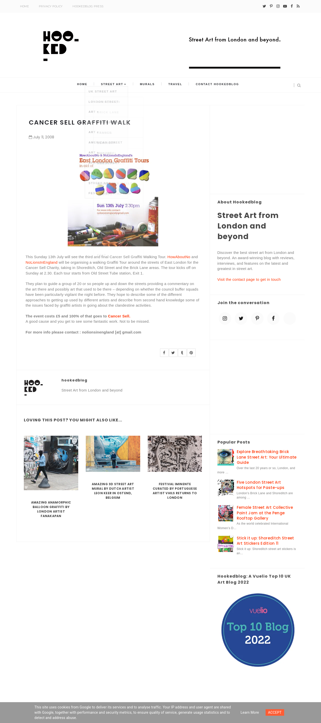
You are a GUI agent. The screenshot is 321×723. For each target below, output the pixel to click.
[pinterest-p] (271, 6)
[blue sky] (289, 318)
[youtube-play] (285, 6)
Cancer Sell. (119, 316)
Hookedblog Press (87, 6)
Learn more (249, 712)
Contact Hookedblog (210, 85)
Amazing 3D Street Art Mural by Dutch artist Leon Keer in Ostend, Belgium (113, 491)
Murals (147, 85)
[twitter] (264, 6)
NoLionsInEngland (41, 262)
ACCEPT (275, 712)
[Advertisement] (257, 150)
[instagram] (278, 6)
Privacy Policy (50, 6)
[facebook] (292, 6)
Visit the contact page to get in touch (249, 279)
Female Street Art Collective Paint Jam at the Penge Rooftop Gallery (265, 513)
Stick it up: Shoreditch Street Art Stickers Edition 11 (265, 540)
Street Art (116, 85)
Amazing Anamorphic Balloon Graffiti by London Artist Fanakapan (51, 509)
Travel (172, 85)
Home (24, 6)
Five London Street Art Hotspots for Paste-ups (261, 485)
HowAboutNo (179, 257)
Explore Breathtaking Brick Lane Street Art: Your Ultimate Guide (267, 457)
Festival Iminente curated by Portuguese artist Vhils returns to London (175, 491)
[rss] (298, 6)
